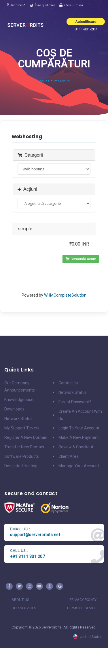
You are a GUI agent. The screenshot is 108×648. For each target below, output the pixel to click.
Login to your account (78, 428)
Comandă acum (81, 259)
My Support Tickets (21, 428)
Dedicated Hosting (20, 466)
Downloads (14, 409)
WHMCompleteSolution (65, 295)
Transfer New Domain (24, 447)
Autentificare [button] (85, 22)
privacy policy (82, 600)
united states (87, 637)
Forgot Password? (74, 402)
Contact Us (68, 383)
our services (24, 608)
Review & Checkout (75, 447)
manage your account (78, 466)
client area (68, 456)
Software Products (21, 456)
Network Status (18, 418)
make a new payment (78, 437)
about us (20, 600)
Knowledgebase (18, 399)
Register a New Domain (25, 437)
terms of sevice (81, 608)
